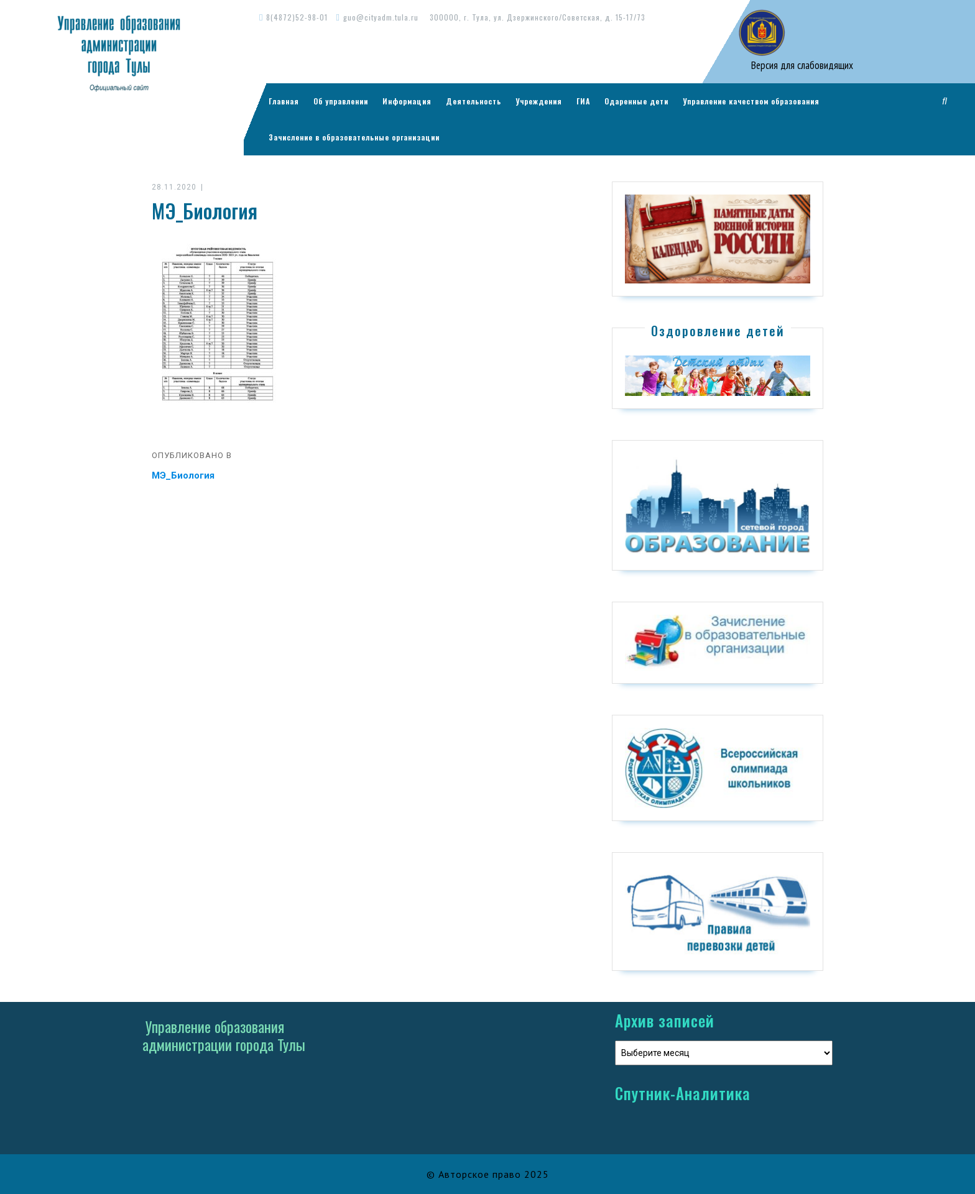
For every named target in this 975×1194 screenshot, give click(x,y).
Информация (407, 101)
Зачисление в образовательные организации (354, 137)
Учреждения (538, 101)
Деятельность (473, 101)
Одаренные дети (636, 101)
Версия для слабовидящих (801, 65)
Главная (284, 101)
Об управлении (340, 101)
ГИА (583, 101)
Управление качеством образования (751, 101)
